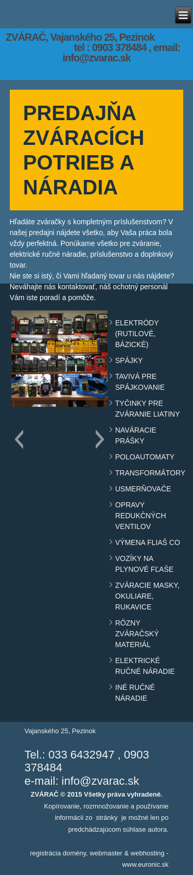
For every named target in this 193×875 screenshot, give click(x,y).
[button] (19, 439)
